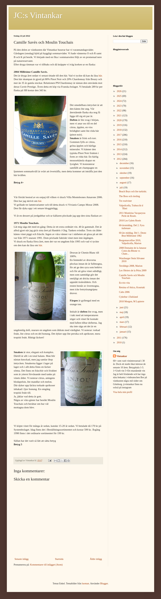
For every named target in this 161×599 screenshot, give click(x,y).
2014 (119, 149)
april (122, 317)
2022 (119, 110)
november (125, 168)
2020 (119, 120)
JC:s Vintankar (38, 15)
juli (121, 187)
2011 (119, 337)
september (125, 178)
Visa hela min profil (122, 392)
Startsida (59, 559)
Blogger (104, 583)
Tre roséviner (125, 201)
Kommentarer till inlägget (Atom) (46, 564)
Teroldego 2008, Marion (130, 266)
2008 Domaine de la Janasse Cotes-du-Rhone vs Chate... (132, 251)
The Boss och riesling (129, 196)
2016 (119, 139)
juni (122, 307)
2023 (119, 106)
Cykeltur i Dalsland (128, 297)
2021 (119, 115)
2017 (119, 135)
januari (123, 331)
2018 (119, 130)
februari (124, 326)
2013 (119, 154)
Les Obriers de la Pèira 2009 (132, 270)
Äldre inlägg (96, 559)
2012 (119, 159)
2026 (119, 91)
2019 (119, 125)
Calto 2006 (124, 292)
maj (122, 312)
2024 (119, 101)
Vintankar (121, 356)
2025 (119, 96)
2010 (119, 342)
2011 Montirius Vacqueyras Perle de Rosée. (132, 214)
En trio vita (124, 283)
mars (122, 322)
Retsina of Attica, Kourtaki (132, 287)
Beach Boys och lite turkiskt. (133, 191)
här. (101, 75)
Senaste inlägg (21, 559)
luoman (85, 583)
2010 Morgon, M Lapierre (131, 301)
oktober (123, 173)
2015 (119, 144)
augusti (123, 182)
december (124, 163)
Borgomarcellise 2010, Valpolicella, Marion (130, 242)
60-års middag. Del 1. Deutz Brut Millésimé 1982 (132, 234)
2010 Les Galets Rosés (130, 220)
